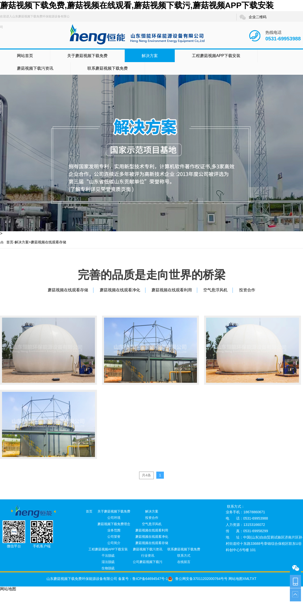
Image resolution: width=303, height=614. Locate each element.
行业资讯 (147, 555)
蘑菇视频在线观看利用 (172, 290)
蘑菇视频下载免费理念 (113, 524)
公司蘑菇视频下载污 (147, 562)
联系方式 (183, 555)
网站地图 (235, 579)
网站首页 (25, 56)
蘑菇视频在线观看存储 (48, 242)
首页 (9, 242)
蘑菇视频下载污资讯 (35, 68)
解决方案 (150, 56)
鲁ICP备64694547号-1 (150, 579)
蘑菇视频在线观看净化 (120, 290)
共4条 (146, 475)
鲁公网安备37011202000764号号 (198, 579)
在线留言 (183, 562)
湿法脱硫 (108, 562)
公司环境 (113, 518)
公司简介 (113, 543)
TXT (253, 579)
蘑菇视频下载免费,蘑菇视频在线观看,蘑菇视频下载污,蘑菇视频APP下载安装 (137, 5)
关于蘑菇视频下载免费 (87, 56)
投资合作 (247, 290)
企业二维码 (252, 17)
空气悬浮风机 (215, 290)
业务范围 (113, 530)
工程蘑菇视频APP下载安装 (216, 56)
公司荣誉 (113, 537)
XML (246, 579)
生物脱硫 (108, 568)
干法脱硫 (108, 555)
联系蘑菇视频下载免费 (107, 68)
